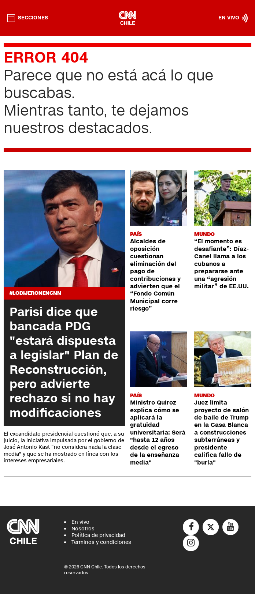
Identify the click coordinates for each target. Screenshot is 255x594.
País (136, 234)
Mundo (204, 234)
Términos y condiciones (101, 542)
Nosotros (83, 528)
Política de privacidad (98, 535)
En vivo (80, 522)
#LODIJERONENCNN (35, 293)
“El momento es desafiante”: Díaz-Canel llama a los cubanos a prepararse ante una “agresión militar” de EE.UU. (221, 263)
